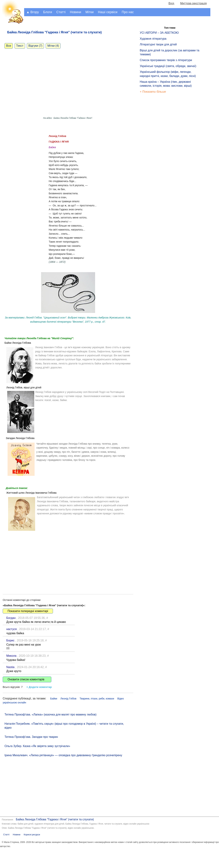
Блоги (47, 12)
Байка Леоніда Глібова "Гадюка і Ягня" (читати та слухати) (55, 819)
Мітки (90, 12)
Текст (19, 45)
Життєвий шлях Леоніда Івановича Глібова (31, 492)
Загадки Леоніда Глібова (20, 438)
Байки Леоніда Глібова (18, 342)
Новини (75, 12)
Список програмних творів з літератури (166, 60)
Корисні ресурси (32, 834)
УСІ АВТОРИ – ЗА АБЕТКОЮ (159, 32)
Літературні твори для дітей (158, 44)
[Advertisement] (68, 560)
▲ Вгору (32, 12)
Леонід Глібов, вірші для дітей (23, 387)
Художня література (153, 38)
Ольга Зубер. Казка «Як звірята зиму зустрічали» (37, 746)
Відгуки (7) (35, 45)
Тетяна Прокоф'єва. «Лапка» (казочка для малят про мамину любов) (51, 714)
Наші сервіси (107, 12)
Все (8, 45)
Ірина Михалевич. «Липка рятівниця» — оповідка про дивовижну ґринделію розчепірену (63, 755)
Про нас (128, 12)
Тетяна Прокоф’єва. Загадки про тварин (31, 736)
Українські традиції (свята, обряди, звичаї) (168, 66)
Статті (61, 12)
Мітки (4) (53, 45)
